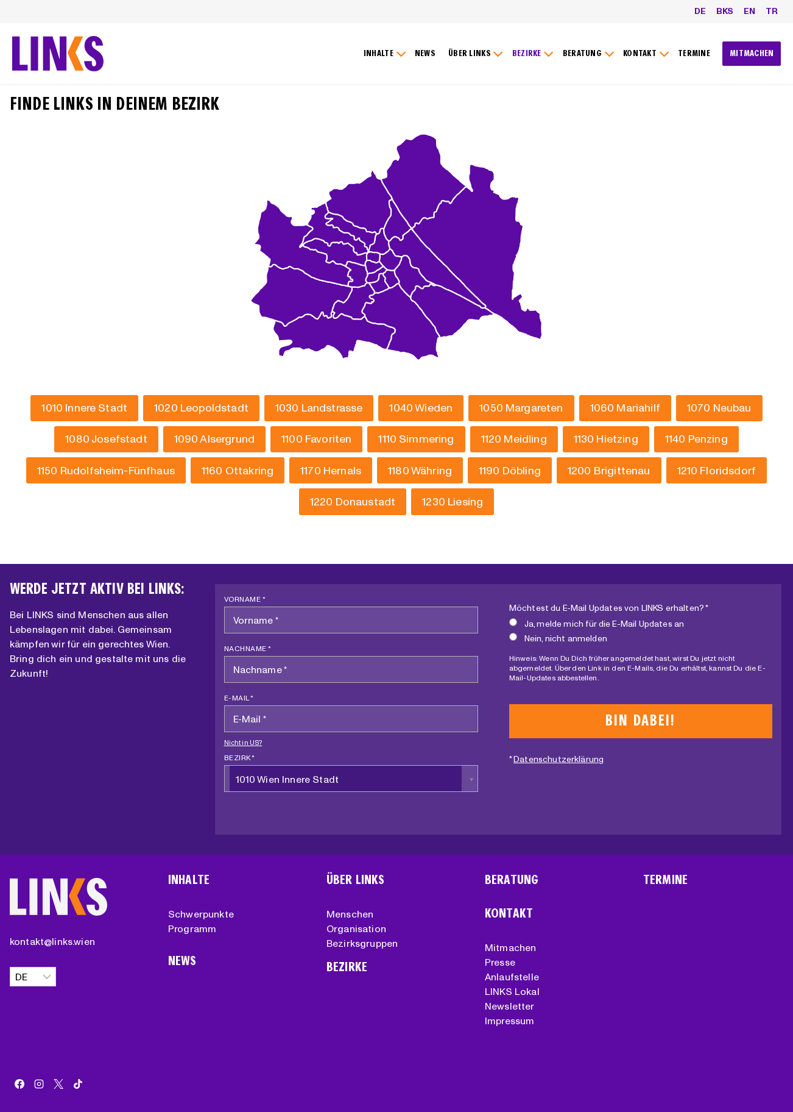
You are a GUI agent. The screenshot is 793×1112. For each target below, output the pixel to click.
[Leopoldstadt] (201, 408)
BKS (724, 11)
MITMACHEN (752, 53)
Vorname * (245, 599)
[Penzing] (696, 439)
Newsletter (510, 1005)
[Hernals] (330, 470)
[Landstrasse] (319, 408)
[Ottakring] (237, 470)
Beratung (511, 880)
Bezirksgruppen (362, 943)
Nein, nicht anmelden (558, 638)
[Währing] (420, 470)
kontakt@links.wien (52, 941)
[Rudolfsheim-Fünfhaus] (106, 470)
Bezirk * (239, 757)
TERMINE (694, 53)
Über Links (355, 880)
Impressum (509, 1020)
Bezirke (346, 967)
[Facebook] (19, 1084)
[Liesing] (452, 501)
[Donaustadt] (352, 501)
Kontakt (509, 913)
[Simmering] (416, 439)
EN (749, 11)
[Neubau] (719, 408)
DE (700, 11)
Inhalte (189, 880)
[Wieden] (420, 408)
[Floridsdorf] (716, 470)
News (182, 961)
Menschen (349, 913)
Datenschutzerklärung (558, 759)
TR (772, 11)
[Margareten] (521, 408)
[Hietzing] (606, 439)
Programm (192, 928)
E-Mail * (239, 698)
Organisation (356, 928)
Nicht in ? (243, 742)
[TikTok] (78, 1084)
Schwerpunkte (201, 913)
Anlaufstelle (512, 976)
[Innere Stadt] (84, 408)
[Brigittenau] (609, 470)
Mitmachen (510, 947)
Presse (500, 962)
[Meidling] (514, 439)
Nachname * (248, 648)
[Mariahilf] (625, 408)
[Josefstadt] (106, 439)
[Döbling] (510, 470)
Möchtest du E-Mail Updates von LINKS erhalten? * (609, 608)
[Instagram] (39, 1084)
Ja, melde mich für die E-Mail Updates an (596, 623)
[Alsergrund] (214, 439)
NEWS (425, 53)
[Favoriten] (316, 439)
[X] (58, 1084)
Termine (665, 880)
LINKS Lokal (512, 991)
